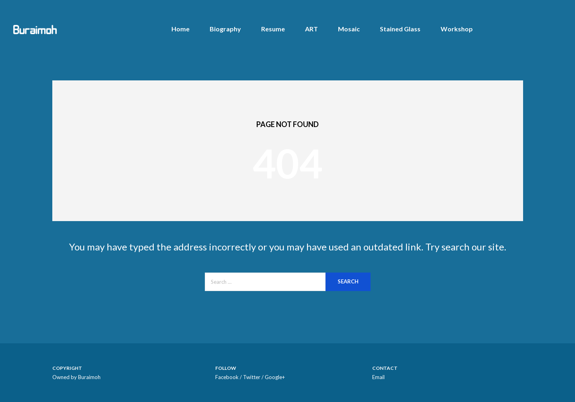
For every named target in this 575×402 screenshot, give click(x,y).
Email (378, 377)
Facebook (227, 377)
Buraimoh (89, 377)
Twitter (251, 377)
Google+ (275, 377)
